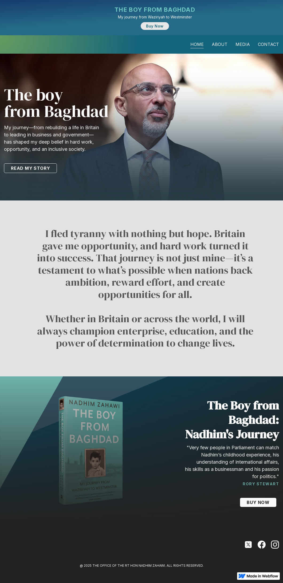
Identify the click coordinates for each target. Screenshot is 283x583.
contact (268, 44)
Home (197, 44)
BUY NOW (258, 502)
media (242, 44)
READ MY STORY (30, 168)
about (219, 44)
